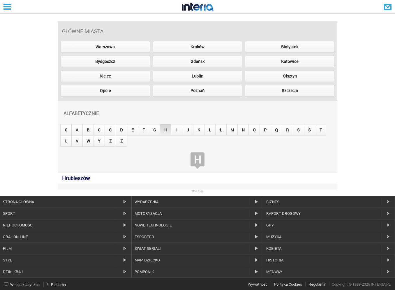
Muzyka (273, 236)
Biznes (272, 201)
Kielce (105, 76)
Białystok (289, 47)
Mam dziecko (147, 260)
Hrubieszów (76, 178)
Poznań (197, 90)
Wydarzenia (146, 201)
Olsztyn (290, 76)
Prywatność (258, 284)
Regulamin (317, 284)
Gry (270, 225)
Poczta (388, 6)
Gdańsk (197, 61)
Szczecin (290, 90)
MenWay (274, 271)
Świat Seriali (148, 248)
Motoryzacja (148, 213)
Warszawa (105, 47)
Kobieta (273, 248)
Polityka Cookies (288, 284)
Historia (274, 260)
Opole (105, 90)
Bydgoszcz (105, 61)
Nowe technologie (153, 225)
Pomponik (144, 271)
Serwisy (6, 6)
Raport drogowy (283, 213)
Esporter (144, 236)
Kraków (197, 47)
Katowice (289, 61)
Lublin (197, 76)
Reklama (58, 284)
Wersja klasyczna (25, 284)
